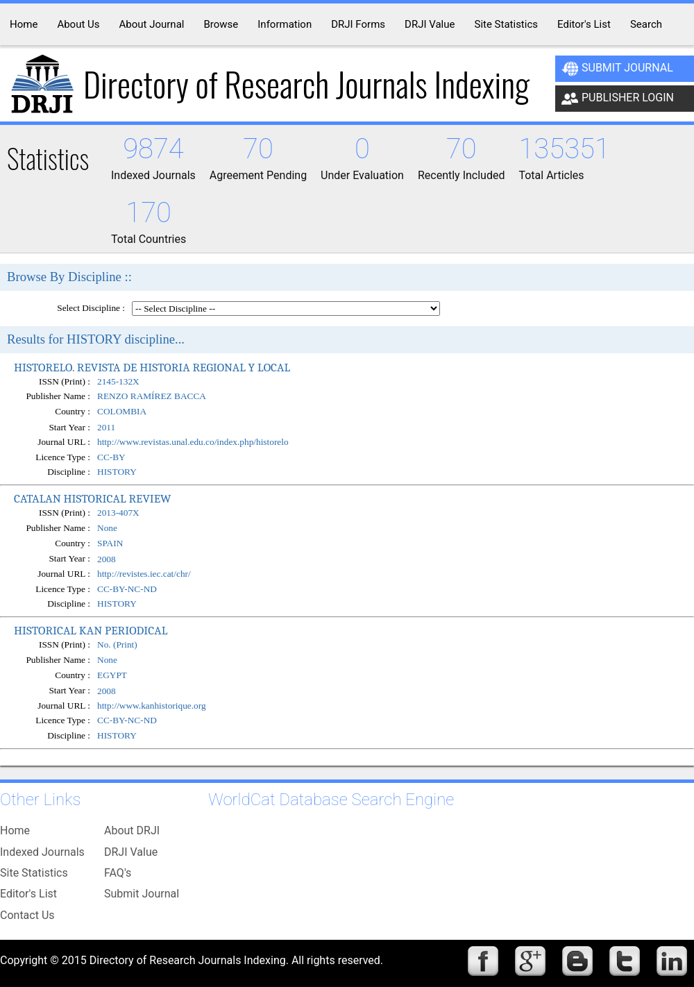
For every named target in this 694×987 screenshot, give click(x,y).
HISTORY (117, 471)
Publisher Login (617, 98)
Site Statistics (34, 872)
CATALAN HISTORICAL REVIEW (92, 498)
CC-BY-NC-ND (127, 589)
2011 (106, 427)
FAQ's (117, 872)
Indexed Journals (42, 852)
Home (15, 830)
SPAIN (110, 543)
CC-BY (111, 457)
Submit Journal (617, 68)
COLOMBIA (121, 412)
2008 (106, 559)
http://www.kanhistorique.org (151, 705)
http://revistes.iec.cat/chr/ (144, 573)
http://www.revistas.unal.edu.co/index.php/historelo (193, 442)
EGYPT (112, 675)
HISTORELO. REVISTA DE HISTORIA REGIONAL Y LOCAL (152, 367)
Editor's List (28, 893)
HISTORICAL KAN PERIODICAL (90, 630)
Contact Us (27, 915)
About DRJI (132, 830)
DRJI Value (131, 852)
